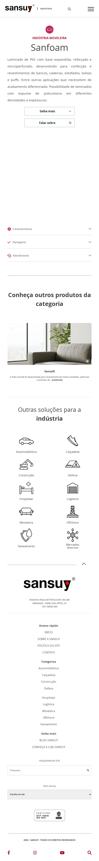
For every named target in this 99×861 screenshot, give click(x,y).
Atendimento (18, 255)
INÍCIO (49, 632)
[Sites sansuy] (49, 794)
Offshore (48, 717)
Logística (48, 704)
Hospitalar (49, 698)
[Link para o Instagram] (35, 853)
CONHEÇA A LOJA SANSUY (48, 747)
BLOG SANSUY (48, 740)
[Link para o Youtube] (62, 853)
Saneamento (48, 724)
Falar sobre (55, 123)
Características (19, 229)
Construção (48, 682)
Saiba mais (56, 111)
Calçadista (48, 675)
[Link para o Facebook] (8, 853)
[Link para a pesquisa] (90, 853)
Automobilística (48, 668)
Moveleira (48, 711)
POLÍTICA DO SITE (48, 646)
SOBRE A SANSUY (49, 639)
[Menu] (91, 8)
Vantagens (16, 242)
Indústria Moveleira (49, 38)
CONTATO (48, 652)
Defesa (48, 688)
